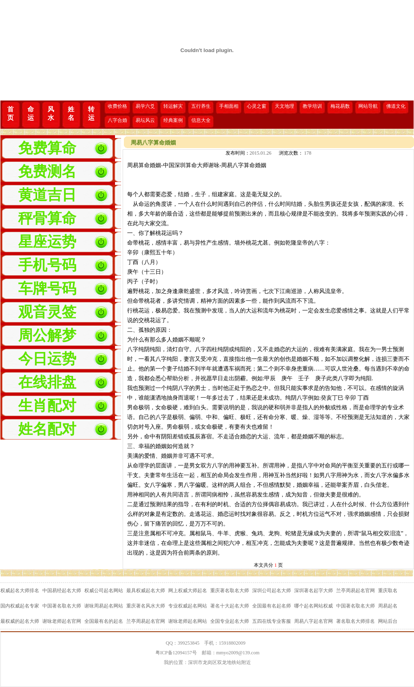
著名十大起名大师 (229, 606)
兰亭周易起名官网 (355, 590)
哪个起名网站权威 (313, 606)
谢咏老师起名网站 (187, 621)
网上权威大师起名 (187, 590)
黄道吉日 (47, 195)
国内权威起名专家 (19, 606)
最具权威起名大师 (145, 590)
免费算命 (47, 148)
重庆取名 (387, 590)
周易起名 (387, 606)
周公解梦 (47, 335)
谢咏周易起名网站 (103, 606)
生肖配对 (47, 406)
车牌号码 (47, 289)
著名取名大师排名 (355, 621)
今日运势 (47, 359)
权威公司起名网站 (103, 590)
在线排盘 (47, 382)
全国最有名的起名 (103, 621)
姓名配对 (47, 429)
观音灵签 (47, 312)
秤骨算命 (47, 218)
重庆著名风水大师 (145, 606)
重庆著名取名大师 (229, 590)
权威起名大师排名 (19, 590)
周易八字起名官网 (313, 621)
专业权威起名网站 (187, 606)
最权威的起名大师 (19, 621)
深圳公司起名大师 (271, 590)
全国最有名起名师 (271, 606)
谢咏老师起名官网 (61, 621)
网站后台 (387, 621)
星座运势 (47, 242)
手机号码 (47, 265)
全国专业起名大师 (229, 621)
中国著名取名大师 (61, 606)
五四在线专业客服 (271, 621)
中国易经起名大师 (61, 590)
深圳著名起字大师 (313, 590)
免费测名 (47, 171)
